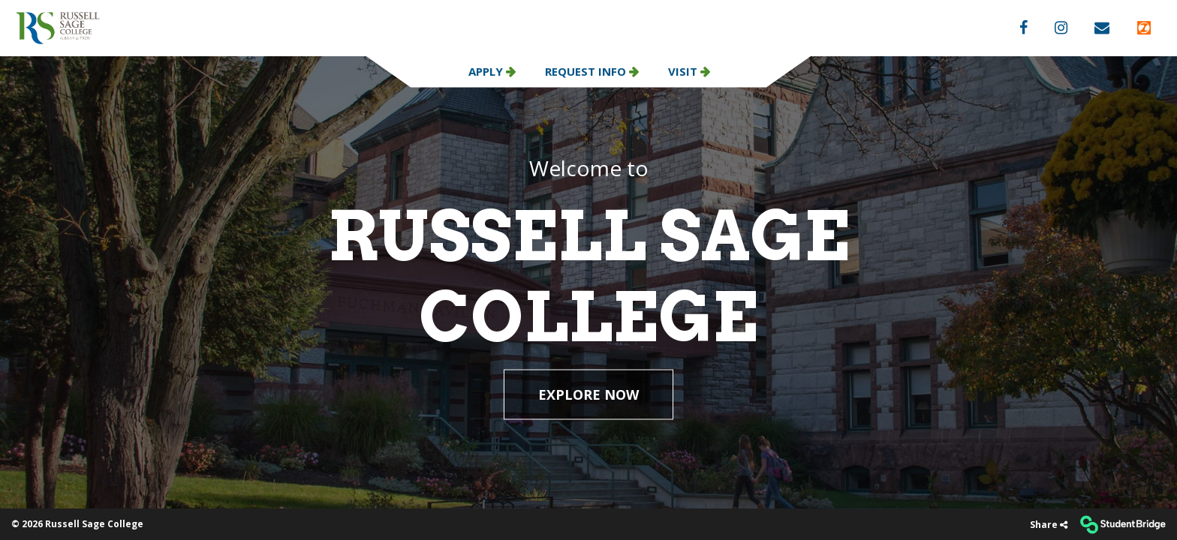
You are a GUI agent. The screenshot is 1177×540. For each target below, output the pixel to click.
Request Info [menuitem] (587, 71)
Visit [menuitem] (684, 71)
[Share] (1048, 524)
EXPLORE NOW (588, 395)
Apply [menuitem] (487, 71)
